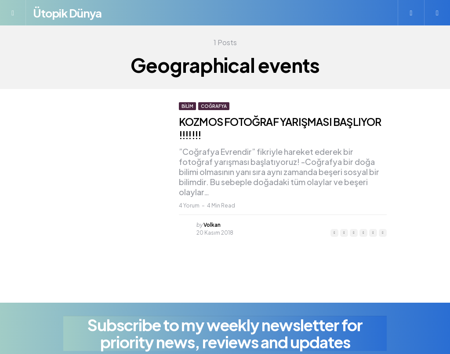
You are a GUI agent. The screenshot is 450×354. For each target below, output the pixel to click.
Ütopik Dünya (71, 12)
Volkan (212, 225)
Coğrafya (214, 106)
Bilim (187, 106)
